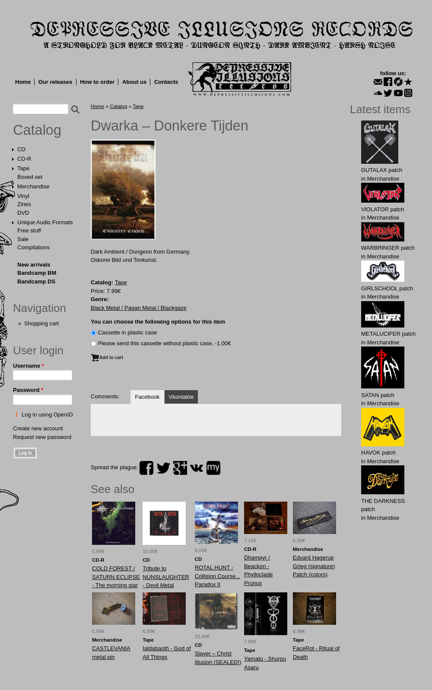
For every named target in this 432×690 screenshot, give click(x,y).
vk (196, 468)
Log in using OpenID (47, 414)
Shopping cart (41, 323)
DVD (23, 213)
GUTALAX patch (381, 170)
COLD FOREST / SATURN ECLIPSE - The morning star (116, 576)
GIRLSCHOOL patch (387, 288)
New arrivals (34, 264)
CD (21, 149)
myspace (213, 468)
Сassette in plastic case (127, 332)
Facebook (147, 397)
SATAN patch (377, 395)
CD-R (24, 159)
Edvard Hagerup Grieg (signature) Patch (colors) (314, 566)
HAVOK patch (378, 452)
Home (23, 82)
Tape (23, 168)
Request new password (42, 437)
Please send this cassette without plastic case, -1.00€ (164, 343)
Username (28, 365)
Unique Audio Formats (45, 222)
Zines (24, 204)
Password (28, 390)
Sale (23, 239)
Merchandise (33, 186)
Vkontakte (181, 397)
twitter (163, 468)
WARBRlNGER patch (388, 248)
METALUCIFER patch (388, 334)
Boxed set (29, 177)
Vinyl (23, 196)
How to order (97, 82)
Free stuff (29, 230)
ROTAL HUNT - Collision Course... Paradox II (218, 576)
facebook (146, 468)
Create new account (38, 428)
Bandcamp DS (36, 281)
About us (134, 82)
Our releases (55, 82)
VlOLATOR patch (382, 209)
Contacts (166, 82)
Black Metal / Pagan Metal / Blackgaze (139, 308)
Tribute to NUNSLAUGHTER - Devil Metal (166, 576)
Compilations (33, 247)
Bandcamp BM (36, 273)
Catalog (37, 130)
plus (180, 468)
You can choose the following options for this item (158, 321)
